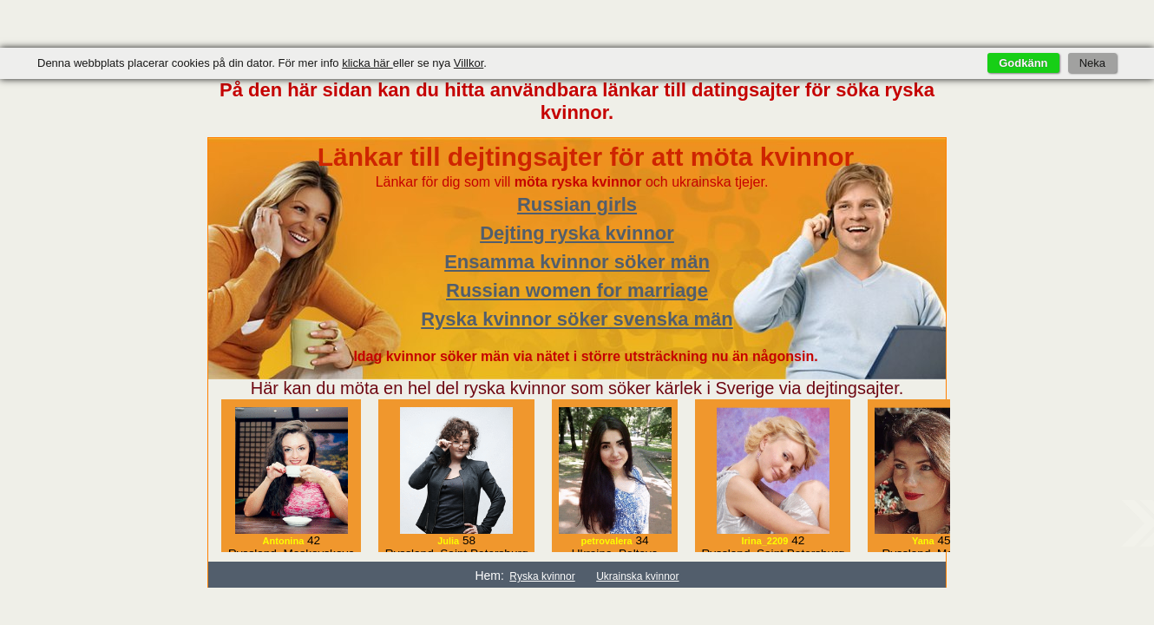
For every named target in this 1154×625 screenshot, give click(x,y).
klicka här (367, 62)
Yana (923, 541)
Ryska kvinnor (541, 576)
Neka (1092, 62)
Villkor (468, 62)
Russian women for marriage (577, 290)
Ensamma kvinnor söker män (577, 262)
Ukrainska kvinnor (637, 576)
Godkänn (1023, 62)
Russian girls (577, 204)
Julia (448, 541)
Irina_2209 (765, 541)
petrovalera (606, 541)
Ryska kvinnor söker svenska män (577, 319)
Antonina (284, 541)
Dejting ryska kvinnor (577, 233)
